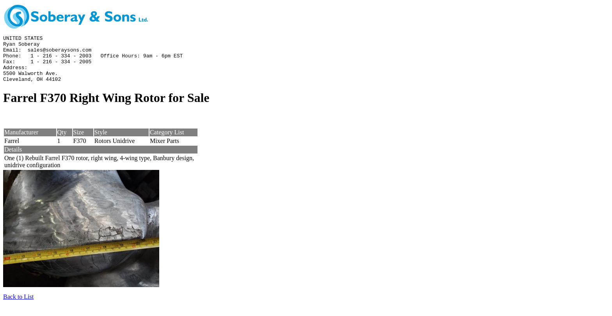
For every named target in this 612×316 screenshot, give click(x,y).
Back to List (18, 306)
